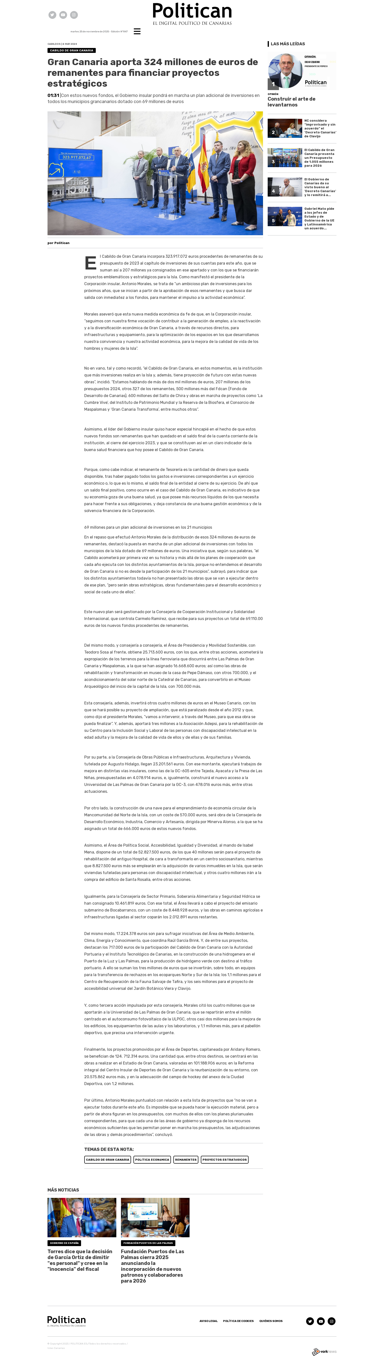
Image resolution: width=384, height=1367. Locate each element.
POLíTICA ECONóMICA (152, 1159)
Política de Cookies (238, 1321)
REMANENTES (186, 1159)
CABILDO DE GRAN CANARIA (107, 1159)
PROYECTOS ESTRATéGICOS (225, 1159)
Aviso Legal (209, 1321)
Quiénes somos (271, 1321)
